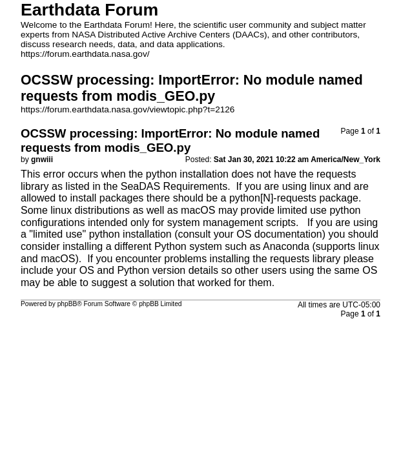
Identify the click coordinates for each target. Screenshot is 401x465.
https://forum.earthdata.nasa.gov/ (85, 54)
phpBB (67, 303)
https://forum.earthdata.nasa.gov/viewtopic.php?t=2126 (127, 109)
